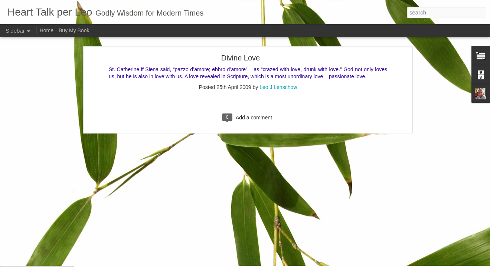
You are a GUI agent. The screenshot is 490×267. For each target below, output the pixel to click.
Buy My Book (74, 30)
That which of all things (40, 262)
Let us (24, 195)
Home (46, 30)
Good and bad (32, 245)
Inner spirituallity (34, 212)
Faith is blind (30, 228)
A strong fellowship (36, 178)
